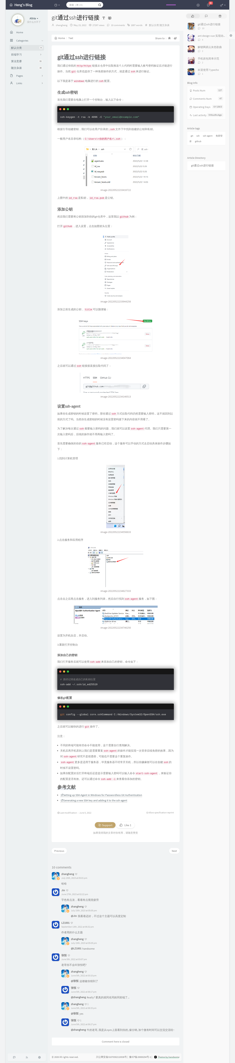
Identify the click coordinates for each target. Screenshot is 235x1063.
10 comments (117, 25)
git (192, 135)
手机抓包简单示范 (208, 58)
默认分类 (26, 48)
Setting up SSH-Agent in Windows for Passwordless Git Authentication (101, 795)
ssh (198, 135)
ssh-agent (207, 135)
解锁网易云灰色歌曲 (210, 47)
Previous (59, 851)
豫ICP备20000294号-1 (140, 1057)
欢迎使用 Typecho (208, 70)
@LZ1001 (76, 948)
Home (59, 38)
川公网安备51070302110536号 (111, 1057)
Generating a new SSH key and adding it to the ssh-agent (94, 800)
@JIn (74, 916)
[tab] (192, 16)
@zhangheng (78, 997)
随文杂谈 (26, 68)
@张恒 (75, 981)
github (198, 141)
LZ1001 (65, 923)
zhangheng (61, 25)
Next (174, 851)
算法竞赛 (26, 61)
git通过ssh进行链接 (209, 24)
